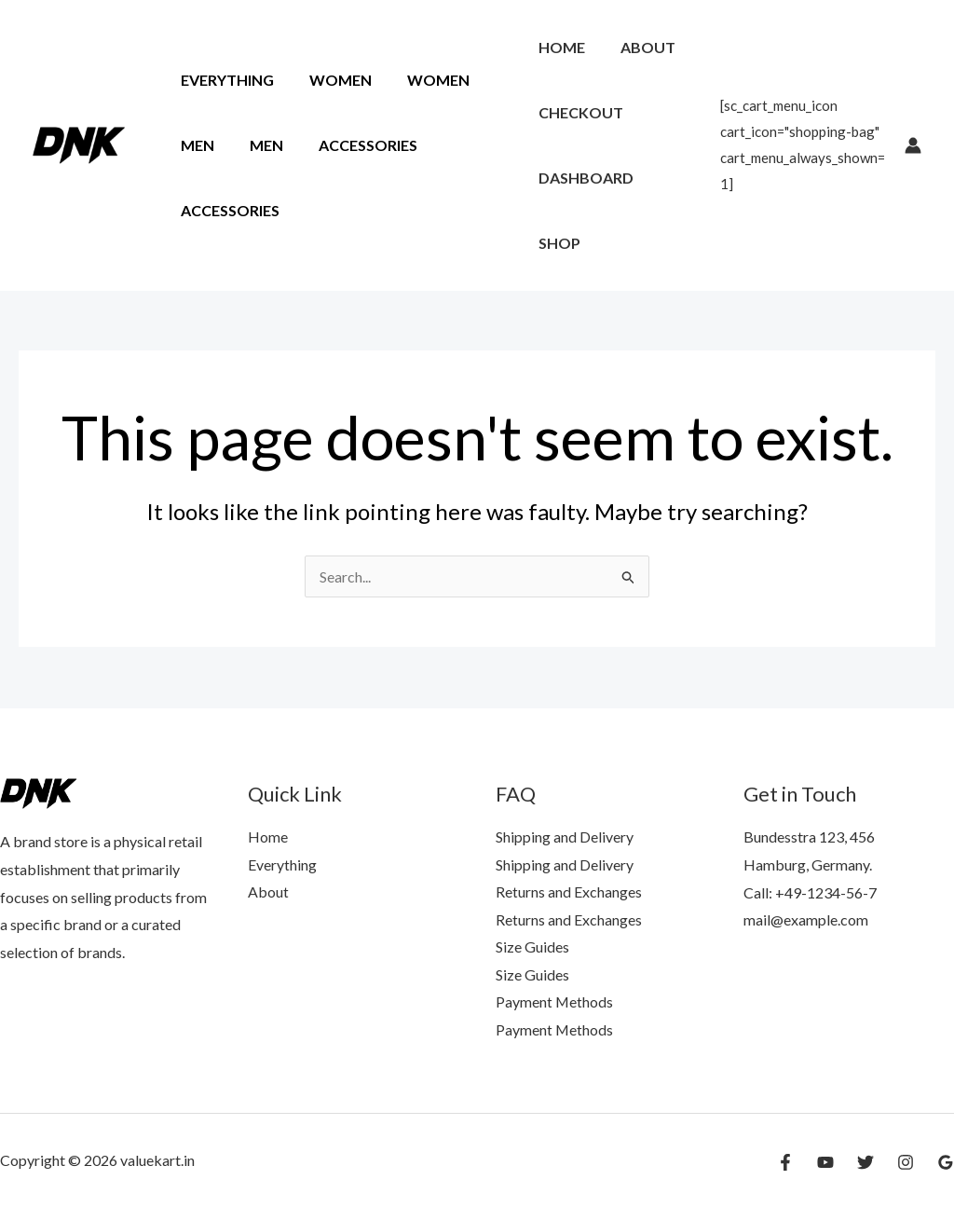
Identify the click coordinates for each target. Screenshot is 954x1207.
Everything (224, 80)
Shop (557, 243)
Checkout (578, 112)
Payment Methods (555, 1001)
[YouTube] (825, 1162)
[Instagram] (905, 1162)
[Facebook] (785, 1162)
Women (332, 80)
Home (559, 47)
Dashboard (583, 177)
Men (194, 145)
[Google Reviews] (945, 1162)
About (639, 47)
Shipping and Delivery (565, 835)
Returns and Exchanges (569, 890)
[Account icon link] (913, 145)
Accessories (354, 145)
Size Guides (532, 945)
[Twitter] (865, 1162)
